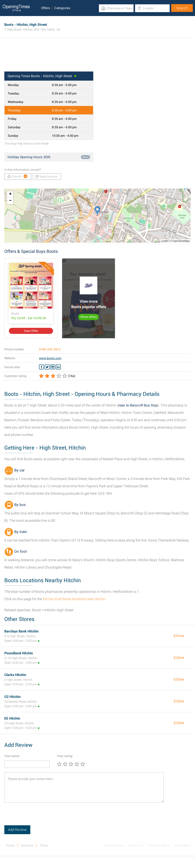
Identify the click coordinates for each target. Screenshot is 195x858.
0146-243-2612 (50, 349)
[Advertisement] (97, 57)
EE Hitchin (12, 718)
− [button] (10, 201)
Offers (45, 8)
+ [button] (10, 194)
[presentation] (37, 816)
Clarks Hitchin (15, 675)
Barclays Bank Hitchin (21, 631)
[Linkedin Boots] (58, 367)
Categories (62, 8)
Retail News (182, 845)
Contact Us (135, 845)
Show (85, 157)
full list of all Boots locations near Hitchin (74, 599)
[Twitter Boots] (47, 367)
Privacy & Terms (158, 845)
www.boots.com (50, 358)
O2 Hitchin (12, 697)
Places (10, 845)
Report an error (46, 176)
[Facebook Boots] (41, 367)
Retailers (27, 845)
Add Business (114, 845)
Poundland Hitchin (18, 653)
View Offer (31, 331)
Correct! (17, 176)
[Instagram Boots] (52, 367)
